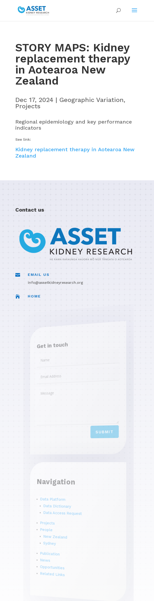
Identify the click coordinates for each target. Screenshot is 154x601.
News (51, 558)
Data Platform (57, 499)
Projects (27, 106)
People (52, 528)
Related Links (57, 572)
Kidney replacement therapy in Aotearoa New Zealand (74, 152)
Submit (101, 431)
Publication (55, 551)
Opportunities (57, 565)
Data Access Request (65, 512)
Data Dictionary (60, 505)
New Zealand (59, 535)
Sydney (54, 542)
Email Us (39, 274)
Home (34, 296)
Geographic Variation (91, 100)
